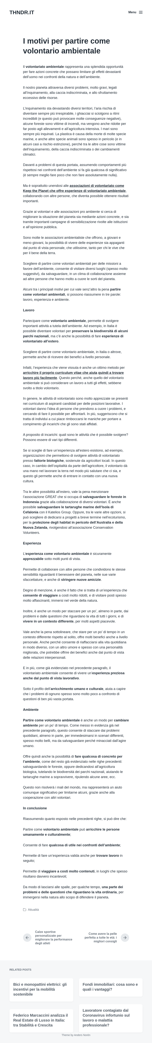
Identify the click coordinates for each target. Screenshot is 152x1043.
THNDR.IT (21, 12)
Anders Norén (82, 1035)
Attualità (33, 909)
